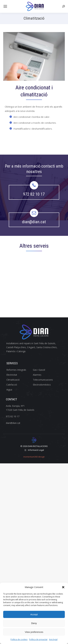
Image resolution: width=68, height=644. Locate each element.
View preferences (34, 632)
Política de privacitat (38, 639)
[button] (63, 587)
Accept (34, 614)
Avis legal (53, 639)
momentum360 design (34, 456)
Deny (34, 623)
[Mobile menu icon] (5, 6)
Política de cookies (19, 639)
